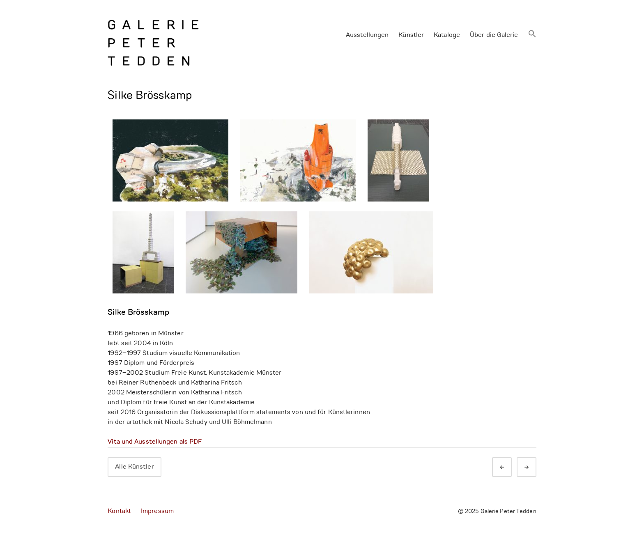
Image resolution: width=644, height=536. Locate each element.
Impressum (157, 511)
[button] (532, 34)
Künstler (411, 35)
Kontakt (119, 511)
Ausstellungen (367, 35)
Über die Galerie (494, 35)
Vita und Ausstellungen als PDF (155, 441)
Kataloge (447, 35)
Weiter (533, 468)
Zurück (509, 468)
